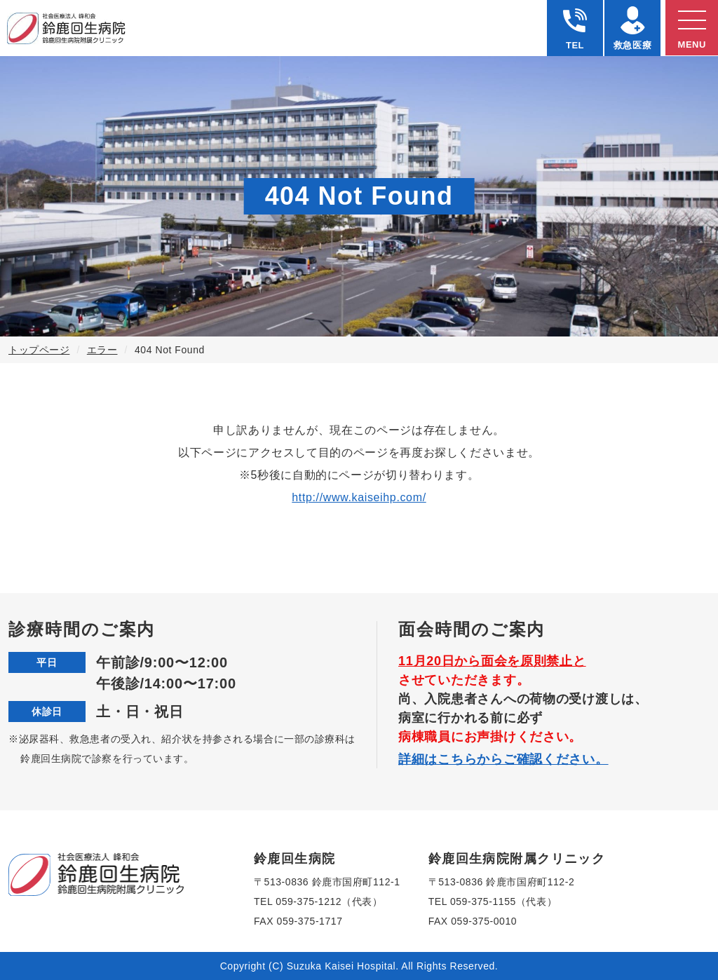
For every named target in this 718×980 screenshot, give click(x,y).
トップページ (38, 349)
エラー (102, 349)
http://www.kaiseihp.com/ (359, 497)
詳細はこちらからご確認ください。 (503, 759)
